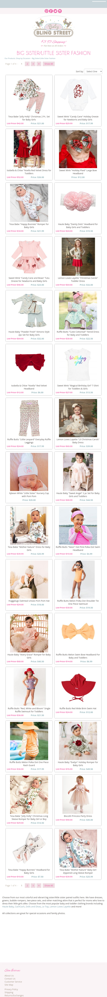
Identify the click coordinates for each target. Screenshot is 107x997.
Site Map (9, 984)
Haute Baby (8, 906)
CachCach (20, 906)
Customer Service (13, 981)
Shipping (9, 992)
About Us (9, 975)
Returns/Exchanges (14, 995)
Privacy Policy (11, 989)
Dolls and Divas (33, 906)
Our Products (10, 58)
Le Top (45, 906)
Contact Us (10, 978)
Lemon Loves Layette (60, 906)
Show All (49, 63)
